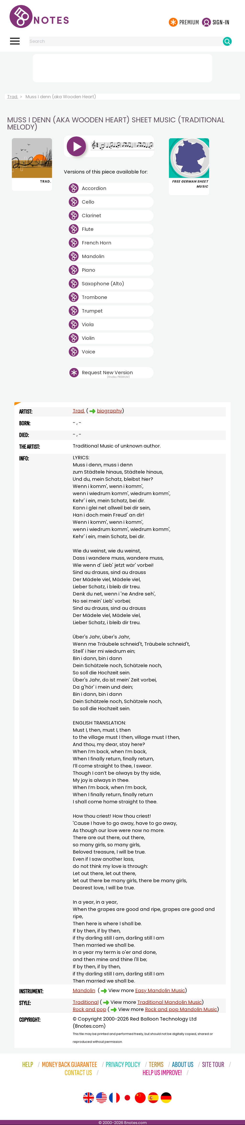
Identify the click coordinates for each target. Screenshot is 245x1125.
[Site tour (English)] (89, 1098)
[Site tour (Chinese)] (140, 1098)
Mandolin (93, 256)
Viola (88, 324)
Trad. (12, 97)
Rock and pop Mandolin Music (181, 1009)
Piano (88, 270)
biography (109, 410)
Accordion (94, 188)
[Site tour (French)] (114, 1098)
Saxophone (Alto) (103, 283)
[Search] (227, 41)
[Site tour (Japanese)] (127, 1098)
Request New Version (107, 372)
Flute (88, 229)
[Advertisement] (122, 67)
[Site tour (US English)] (101, 1098)
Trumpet (92, 311)
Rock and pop (89, 1009)
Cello (88, 202)
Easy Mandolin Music (160, 990)
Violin (88, 338)
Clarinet (91, 215)
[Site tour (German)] (166, 1098)
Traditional (86, 1002)
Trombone (94, 297)
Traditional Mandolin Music (169, 1002)
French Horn (96, 242)
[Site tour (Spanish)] (153, 1098)
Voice (88, 351)
